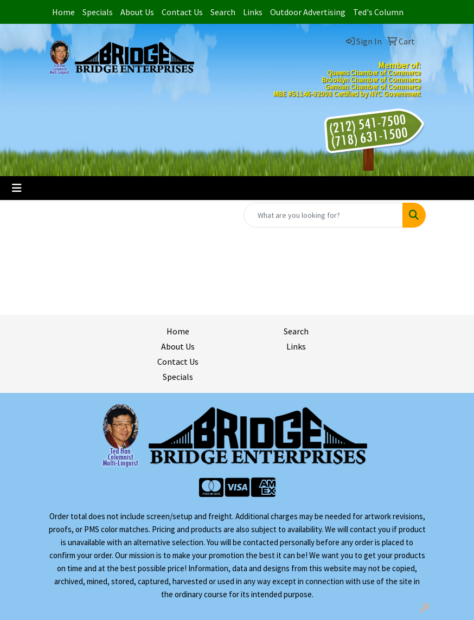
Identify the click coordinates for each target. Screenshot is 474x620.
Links (252, 12)
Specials (97, 12)
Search (222, 12)
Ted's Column (378, 12)
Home (63, 12)
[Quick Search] (323, 215)
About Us (137, 12)
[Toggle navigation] (16, 188)
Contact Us (182, 12)
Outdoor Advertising (307, 12)
